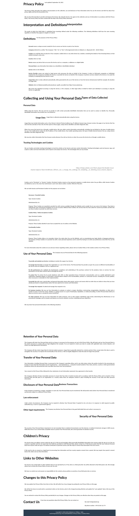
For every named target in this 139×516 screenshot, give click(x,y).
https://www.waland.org (75, 85)
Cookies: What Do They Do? (74, 183)
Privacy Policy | (77, 513)
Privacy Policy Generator (65, 18)
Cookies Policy (86, 513)
